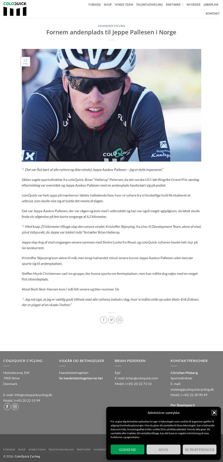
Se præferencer (200, 450)
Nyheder (194, 4)
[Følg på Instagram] (15, 406)
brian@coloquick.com (142, 378)
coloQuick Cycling (111, 25)
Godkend (127, 450)
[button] (214, 412)
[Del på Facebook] (103, 320)
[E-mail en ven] (119, 320)
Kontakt (213, 13)
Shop (108, 4)
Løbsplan (211, 4)
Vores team (124, 4)
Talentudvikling (149, 4)
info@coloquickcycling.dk (33, 395)
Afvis (163, 450)
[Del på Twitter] (111, 320)
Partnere (175, 5)
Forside (95, 4)
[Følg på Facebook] (7, 406)
